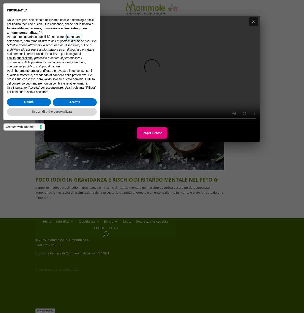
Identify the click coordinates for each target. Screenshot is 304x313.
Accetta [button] (74, 102)
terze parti (74, 36)
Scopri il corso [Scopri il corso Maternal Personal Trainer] (152, 133)
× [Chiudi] (253, 22)
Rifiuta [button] (29, 102)
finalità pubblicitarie (20, 58)
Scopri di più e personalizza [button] (52, 111)
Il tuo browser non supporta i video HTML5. (152, 70)
